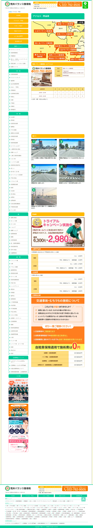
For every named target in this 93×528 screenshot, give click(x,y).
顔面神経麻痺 (14, 74)
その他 (18, 376)
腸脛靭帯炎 (14, 270)
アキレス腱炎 (14, 267)
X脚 (12, 263)
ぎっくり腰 (14, 220)
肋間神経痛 (14, 233)
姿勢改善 (13, 200)
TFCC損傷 (13, 130)
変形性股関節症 (15, 327)
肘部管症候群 (14, 123)
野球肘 (12, 120)
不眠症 (12, 103)
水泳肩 (12, 190)
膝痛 (12, 324)
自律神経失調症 (15, 93)
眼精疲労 (13, 109)
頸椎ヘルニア (14, 152)
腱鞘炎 (12, 126)
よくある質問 (18, 36)
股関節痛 (13, 299)
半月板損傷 (14, 308)
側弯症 (12, 197)
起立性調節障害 (15, 84)
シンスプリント (15, 286)
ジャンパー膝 (14, 260)
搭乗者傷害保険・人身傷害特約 (19, 371)
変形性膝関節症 (15, 279)
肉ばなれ (13, 350)
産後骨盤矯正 (14, 52)
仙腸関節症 (14, 253)
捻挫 (12, 347)
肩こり (12, 168)
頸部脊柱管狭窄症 (15, 165)
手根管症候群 (14, 207)
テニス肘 (13, 210)
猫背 (12, 187)
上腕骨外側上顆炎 (15, 149)
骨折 (12, 353)
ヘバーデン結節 (15, 162)
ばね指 (12, 117)
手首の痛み (14, 178)
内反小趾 (13, 283)
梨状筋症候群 (14, 273)
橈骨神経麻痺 (14, 142)
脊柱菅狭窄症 (14, 246)
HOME (10, 11)
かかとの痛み (14, 315)
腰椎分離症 (14, 217)
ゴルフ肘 (13, 158)
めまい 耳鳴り (15, 87)
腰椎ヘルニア (14, 230)
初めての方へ (18, 31)
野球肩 (12, 139)
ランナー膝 (14, 340)
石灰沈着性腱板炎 (15, 203)
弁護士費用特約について (17, 368)
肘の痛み (13, 194)
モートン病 (14, 276)
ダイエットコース (15, 49)
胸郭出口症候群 (15, 133)
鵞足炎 (12, 289)
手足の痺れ (14, 311)
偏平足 (12, 295)
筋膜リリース (14, 66)
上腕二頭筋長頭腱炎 (16, 155)
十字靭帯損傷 (14, 302)
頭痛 (12, 100)
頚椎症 (12, 106)
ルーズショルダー (15, 146)
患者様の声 (18, 41)
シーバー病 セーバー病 (17, 343)
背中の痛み (14, 249)
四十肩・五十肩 (15, 171)
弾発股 (12, 292)
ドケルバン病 (14, 181)
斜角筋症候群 (14, 136)
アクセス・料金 (18, 20)
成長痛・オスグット (16, 318)
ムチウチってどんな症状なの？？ (18, 361)
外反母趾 (13, 305)
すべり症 (13, 224)
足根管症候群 (14, 331)
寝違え (12, 96)
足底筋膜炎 (14, 321)
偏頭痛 (12, 80)
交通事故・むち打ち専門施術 (18, 365)
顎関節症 (13, 90)
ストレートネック (15, 77)
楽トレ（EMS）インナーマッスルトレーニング (19, 59)
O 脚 (12, 337)
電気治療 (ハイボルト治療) (18, 63)
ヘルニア (13, 227)
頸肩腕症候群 (14, 184)
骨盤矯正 (13, 56)
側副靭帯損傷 (14, 334)
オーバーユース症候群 (16, 174)
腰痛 (12, 237)
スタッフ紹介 (18, 26)
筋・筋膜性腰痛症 (15, 243)
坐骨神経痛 (14, 240)
